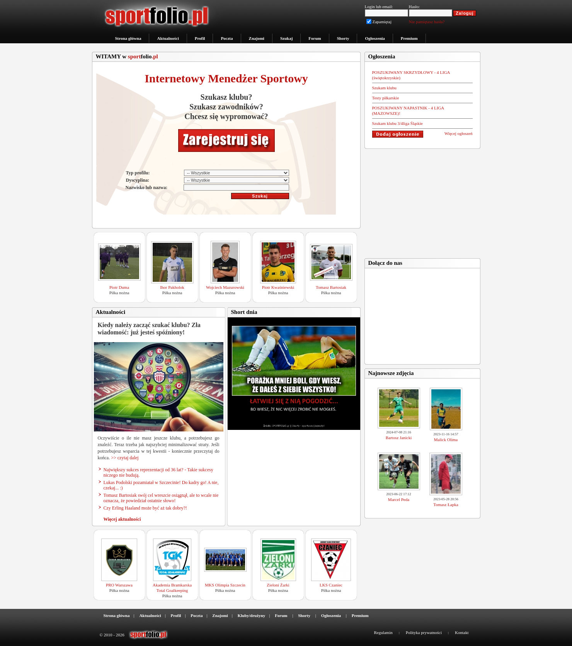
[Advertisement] (422, 201)
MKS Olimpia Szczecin (225, 585)
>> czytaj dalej (125, 457)
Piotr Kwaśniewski (278, 287)
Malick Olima (446, 439)
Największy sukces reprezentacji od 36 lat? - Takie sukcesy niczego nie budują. (158, 472)
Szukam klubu (384, 87)
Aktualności (168, 38)
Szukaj (286, 38)
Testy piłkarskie (385, 97)
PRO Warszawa (119, 585)
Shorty (343, 38)
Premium (409, 38)
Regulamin (383, 632)
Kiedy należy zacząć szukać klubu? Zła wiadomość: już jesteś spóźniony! (149, 329)
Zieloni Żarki (278, 585)
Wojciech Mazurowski (225, 287)
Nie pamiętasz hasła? (427, 21)
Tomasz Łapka (445, 504)
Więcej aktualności (122, 519)
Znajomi (256, 38)
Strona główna (128, 38)
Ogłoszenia (375, 38)
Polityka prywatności (424, 632)
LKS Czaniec (331, 585)
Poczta (227, 38)
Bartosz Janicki (399, 437)
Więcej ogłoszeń (458, 133)
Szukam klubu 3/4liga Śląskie (397, 123)
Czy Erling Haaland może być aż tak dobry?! (145, 508)
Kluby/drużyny (252, 615)
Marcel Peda (398, 499)
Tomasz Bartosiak (331, 287)
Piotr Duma (119, 287)
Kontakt (461, 632)
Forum (314, 38)
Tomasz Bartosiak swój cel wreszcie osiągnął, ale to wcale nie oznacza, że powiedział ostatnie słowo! (161, 498)
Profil (200, 38)
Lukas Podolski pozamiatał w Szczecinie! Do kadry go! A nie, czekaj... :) (161, 485)
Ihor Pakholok (172, 287)
